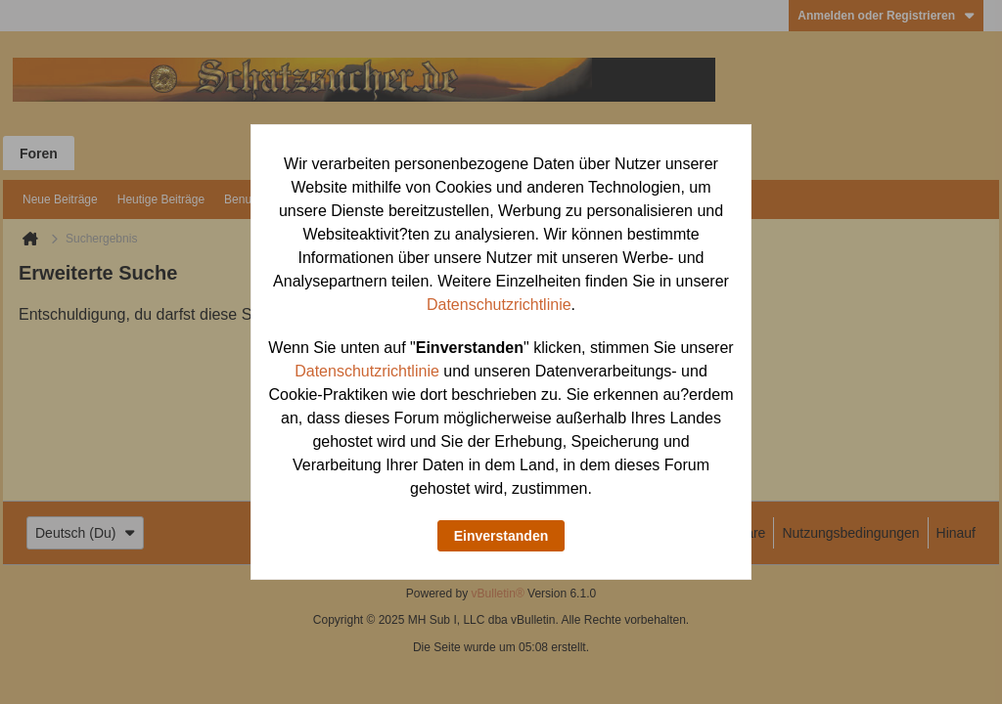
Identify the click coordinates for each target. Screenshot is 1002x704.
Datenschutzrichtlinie (499, 304)
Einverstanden (501, 536)
